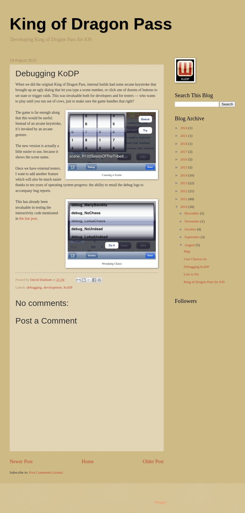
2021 (184, 136)
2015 (184, 167)
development (52, 287)
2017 (184, 152)
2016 (184, 159)
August (189, 245)
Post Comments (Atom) (46, 472)
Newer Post (21, 461)
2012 (184, 191)
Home (87, 461)
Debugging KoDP (196, 267)
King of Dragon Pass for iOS (204, 282)
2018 (184, 144)
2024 (184, 128)
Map (187, 251)
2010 (184, 207)
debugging (34, 287)
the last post (28, 218)
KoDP (68, 287)
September (192, 237)
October (190, 229)
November (192, 221)
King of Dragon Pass (91, 24)
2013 (184, 183)
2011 (184, 199)
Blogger (160, 502)
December (192, 213)
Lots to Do (191, 274)
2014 (184, 175)
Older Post (153, 461)
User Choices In (195, 259)
